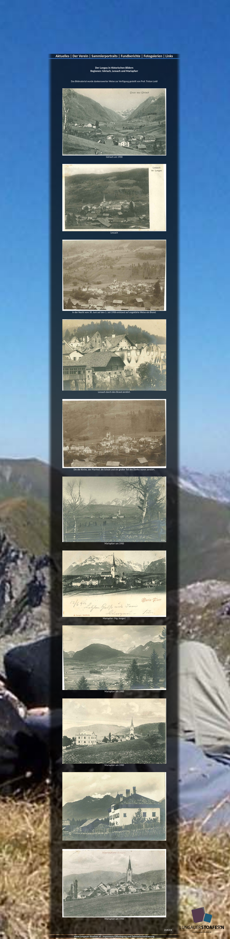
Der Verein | (82, 56)
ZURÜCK (168, 930)
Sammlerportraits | (106, 56)
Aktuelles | (64, 56)
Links (169, 56)
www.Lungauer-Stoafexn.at (87, 936)
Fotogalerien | (154, 56)
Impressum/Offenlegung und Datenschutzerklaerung (128, 936)
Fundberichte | (132, 56)
